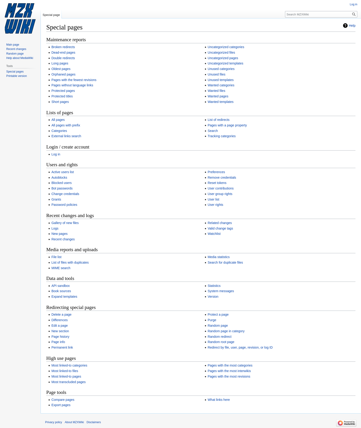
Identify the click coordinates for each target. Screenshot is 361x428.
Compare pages (62, 400)
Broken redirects (63, 47)
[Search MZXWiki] (321, 14)
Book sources (61, 291)
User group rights (220, 194)
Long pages (59, 63)
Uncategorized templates (225, 63)
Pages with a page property (227, 125)
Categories (59, 131)
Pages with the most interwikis (229, 371)
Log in (55, 154)
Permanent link (62, 347)
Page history (60, 336)
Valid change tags (220, 228)
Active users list (62, 172)
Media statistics (219, 257)
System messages (221, 291)
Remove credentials (222, 177)
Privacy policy (53, 422)
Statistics (214, 286)
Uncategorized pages (223, 58)
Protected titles (62, 96)
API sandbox (60, 286)
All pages (58, 120)
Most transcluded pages (68, 382)
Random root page (221, 342)
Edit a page (59, 325)
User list (213, 199)
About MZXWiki (74, 422)
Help (352, 25)
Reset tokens (217, 183)
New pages (59, 234)
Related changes (220, 223)
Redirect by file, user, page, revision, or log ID (240, 347)
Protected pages (63, 91)
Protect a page (218, 314)
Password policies (64, 205)
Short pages (60, 102)
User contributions (221, 188)
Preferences (216, 172)
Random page (218, 325)
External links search (66, 136)
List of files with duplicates (70, 262)
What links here (219, 400)
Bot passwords (62, 188)
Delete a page (61, 314)
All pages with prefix (65, 125)
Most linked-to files (64, 371)
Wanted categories (221, 85)
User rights (215, 205)
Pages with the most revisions (229, 376)
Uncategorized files (221, 52)
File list (56, 257)
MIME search (60, 268)
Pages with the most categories (230, 365)
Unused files (216, 74)
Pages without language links (72, 85)
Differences (59, 320)
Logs (54, 228)
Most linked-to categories (69, 365)
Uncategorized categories (226, 47)
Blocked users (61, 183)
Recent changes (63, 239)
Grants (56, 199)
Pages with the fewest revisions (73, 80)
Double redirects (63, 58)
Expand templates (64, 296)
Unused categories (221, 69)
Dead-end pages (63, 52)
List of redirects (219, 120)
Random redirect (220, 336)
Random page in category (226, 331)
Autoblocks (59, 177)
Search (213, 131)
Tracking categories (222, 136)
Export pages (60, 405)
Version (213, 296)
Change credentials (65, 194)
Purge (212, 320)
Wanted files (216, 91)
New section (60, 331)
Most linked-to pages (66, 376)
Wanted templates (220, 102)
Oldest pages (60, 69)
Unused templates (221, 80)
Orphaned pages (63, 74)
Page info (58, 342)
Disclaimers (94, 422)
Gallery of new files (65, 223)
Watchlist (214, 234)
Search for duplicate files (225, 262)
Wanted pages (218, 96)
